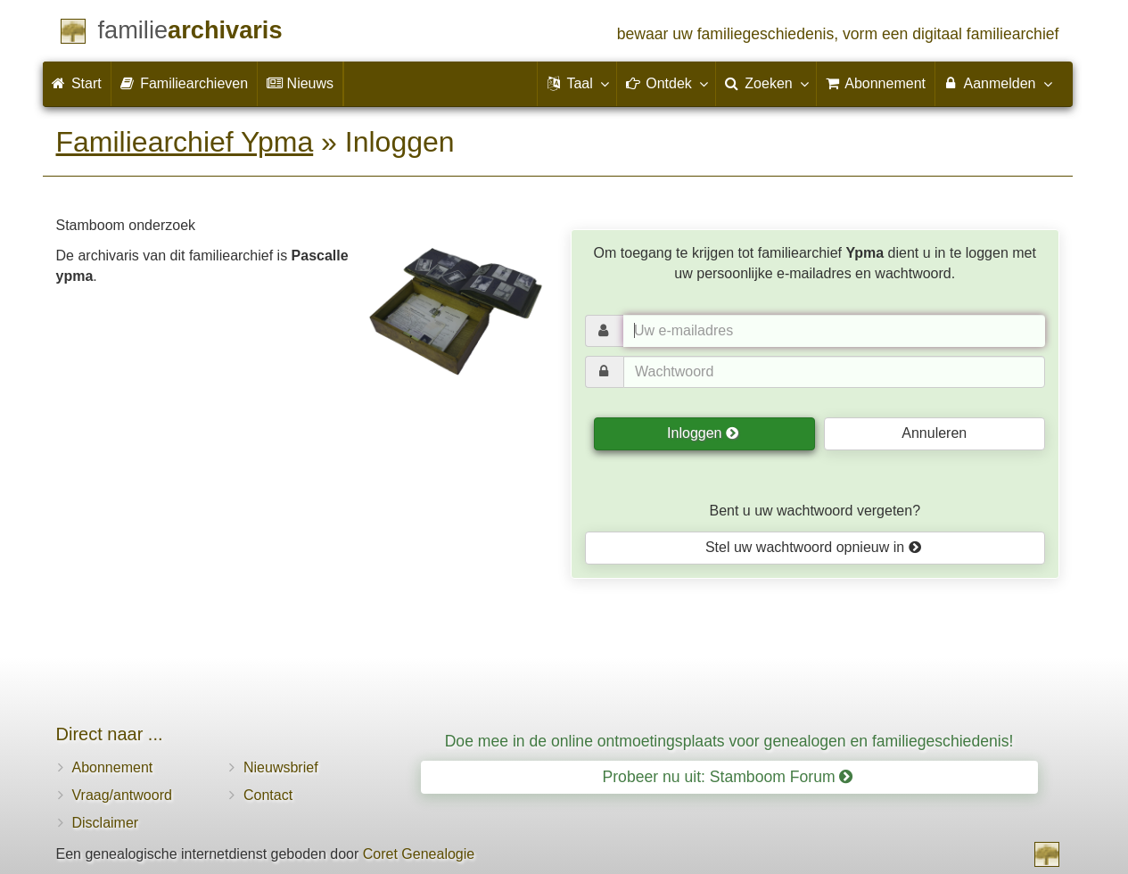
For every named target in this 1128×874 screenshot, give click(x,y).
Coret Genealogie (418, 854)
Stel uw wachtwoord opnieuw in (813, 547)
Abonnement (112, 767)
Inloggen (703, 433)
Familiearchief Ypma (185, 142)
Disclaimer (105, 822)
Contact (267, 795)
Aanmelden (997, 83)
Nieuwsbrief (280, 767)
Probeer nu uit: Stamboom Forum (728, 777)
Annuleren (934, 433)
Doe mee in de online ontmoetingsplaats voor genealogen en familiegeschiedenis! (729, 741)
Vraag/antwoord (122, 795)
